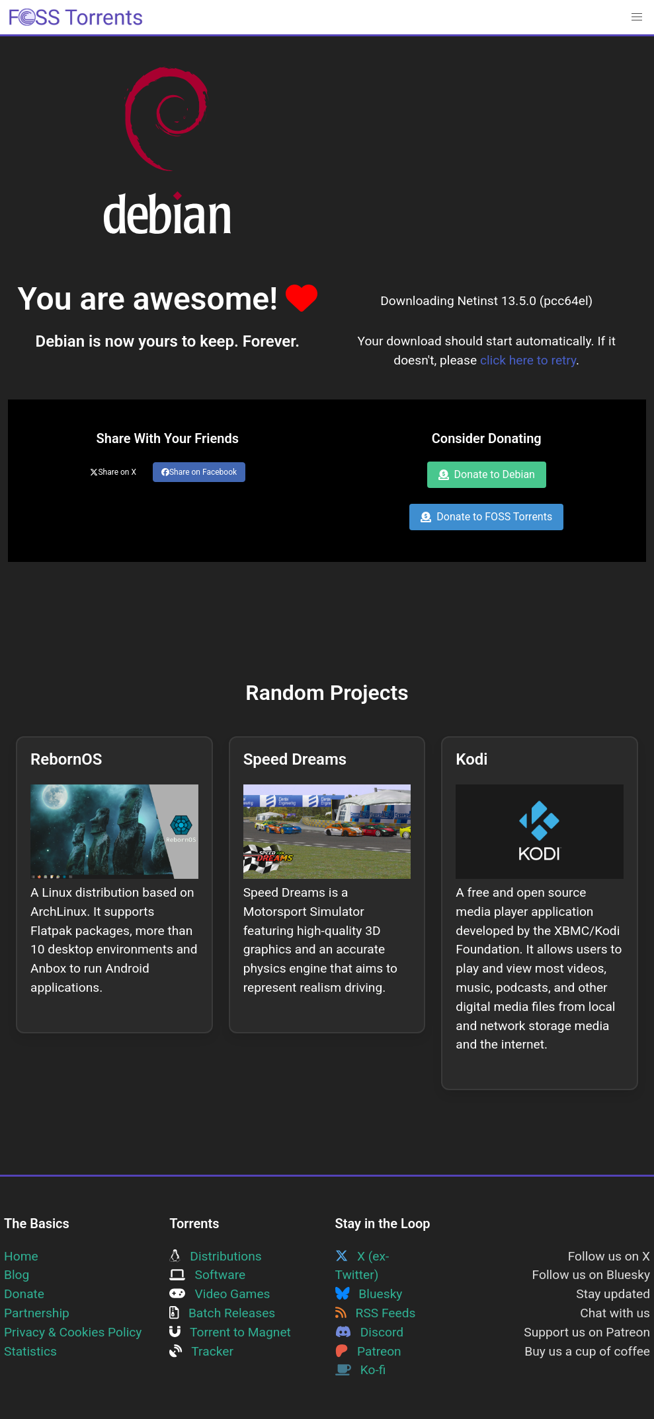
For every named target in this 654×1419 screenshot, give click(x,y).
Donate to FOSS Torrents (486, 516)
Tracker (201, 1351)
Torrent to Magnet (230, 1332)
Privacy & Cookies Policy (73, 1332)
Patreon (368, 1351)
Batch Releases (222, 1313)
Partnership (36, 1313)
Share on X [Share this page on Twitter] (113, 472)
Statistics (30, 1351)
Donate (24, 1293)
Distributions (215, 1256)
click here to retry (528, 360)
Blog (16, 1274)
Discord (369, 1332)
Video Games (219, 1293)
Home (21, 1256)
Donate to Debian (486, 474)
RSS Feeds (375, 1313)
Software (207, 1274)
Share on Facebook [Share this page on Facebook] (199, 472)
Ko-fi (360, 1369)
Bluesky (369, 1293)
